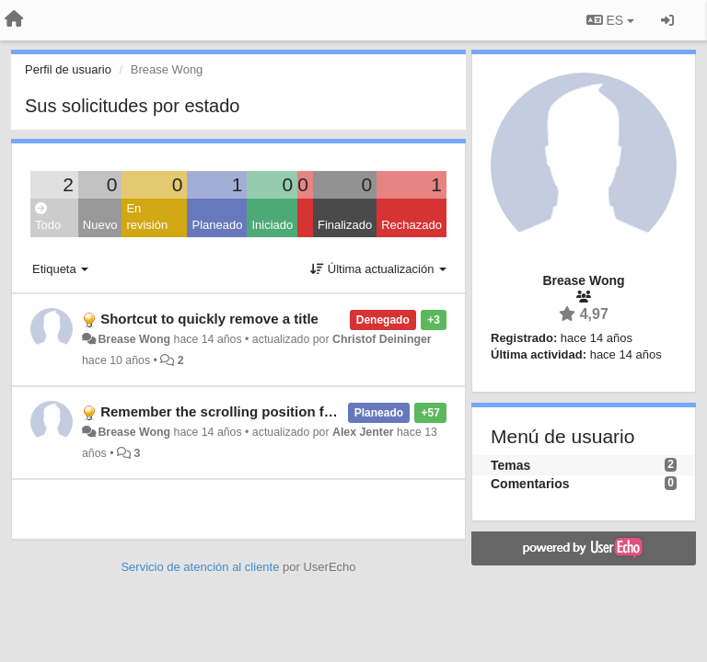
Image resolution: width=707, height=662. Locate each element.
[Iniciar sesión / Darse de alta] (667, 20)
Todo (48, 217)
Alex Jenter (363, 432)
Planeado (216, 225)
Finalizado (345, 225)
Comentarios (530, 483)
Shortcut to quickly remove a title (209, 318)
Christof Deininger (382, 339)
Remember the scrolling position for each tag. (250, 411)
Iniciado (272, 225)
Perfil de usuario (68, 69)
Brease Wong (134, 339)
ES (610, 20)
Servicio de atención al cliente (202, 567)
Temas (510, 465)
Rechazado (411, 225)
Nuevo (100, 225)
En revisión (147, 217)
